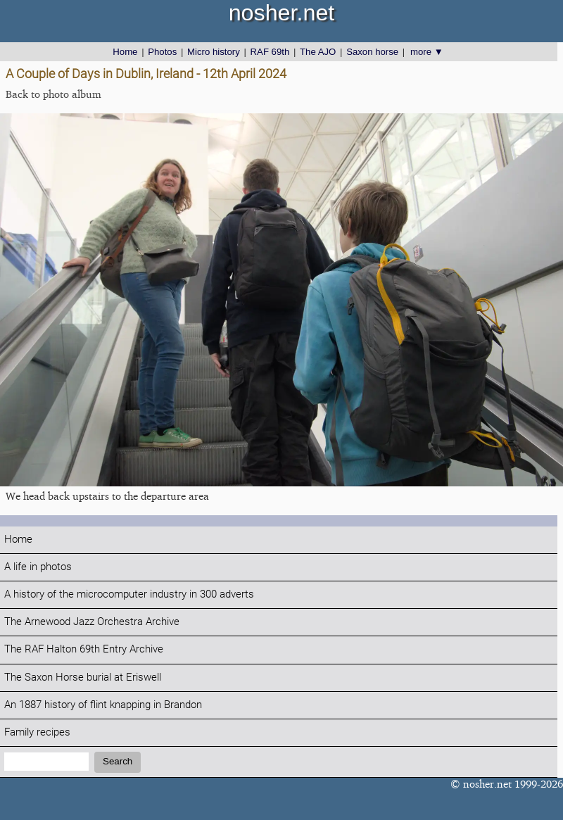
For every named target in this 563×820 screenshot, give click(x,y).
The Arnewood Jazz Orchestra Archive (91, 622)
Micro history (213, 51)
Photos (162, 51)
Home (125, 51)
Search (117, 761)
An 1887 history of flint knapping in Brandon (103, 705)
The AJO (318, 51)
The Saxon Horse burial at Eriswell (82, 677)
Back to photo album (53, 94)
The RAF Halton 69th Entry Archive (83, 649)
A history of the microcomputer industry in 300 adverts (129, 594)
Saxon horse (372, 51)
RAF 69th (270, 51)
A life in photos (38, 567)
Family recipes (37, 732)
